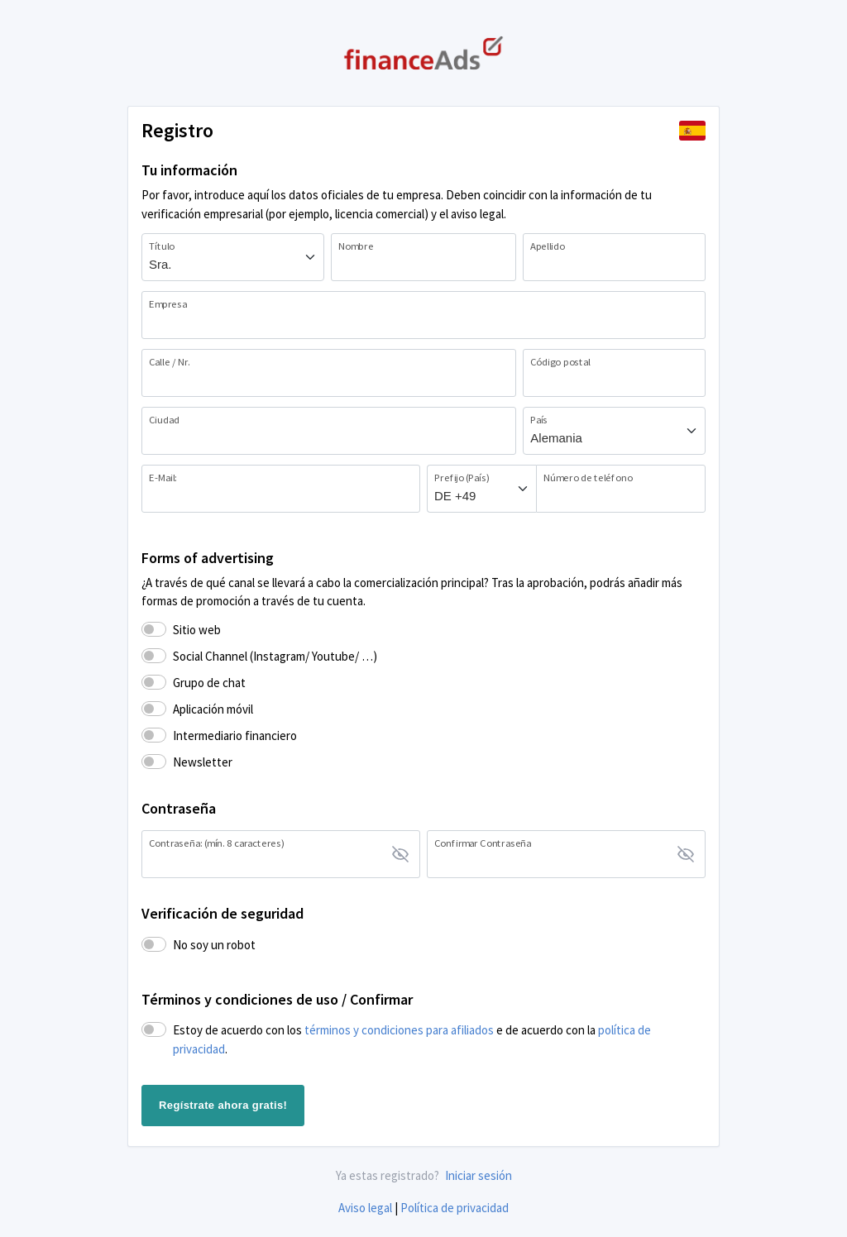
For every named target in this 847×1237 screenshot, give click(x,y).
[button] (692, 131)
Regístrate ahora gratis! (223, 1105)
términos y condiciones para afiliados (399, 1030)
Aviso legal (365, 1208)
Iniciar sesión (478, 1175)
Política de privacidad (454, 1208)
